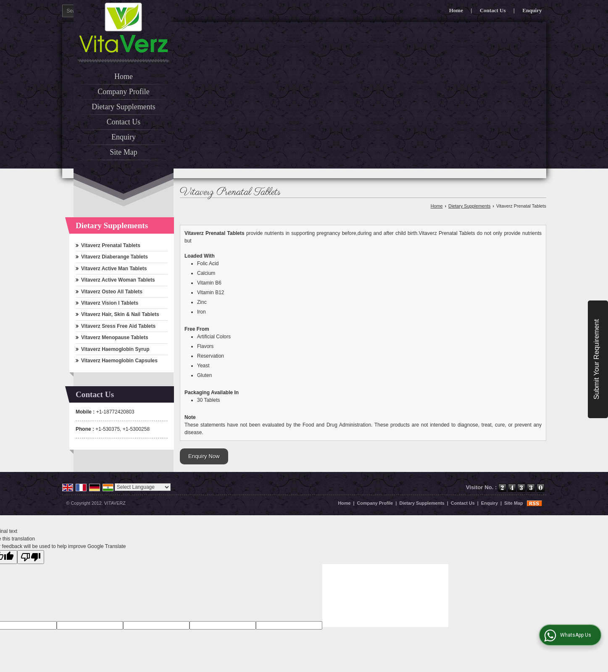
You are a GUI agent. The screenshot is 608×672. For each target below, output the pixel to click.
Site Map (123, 152)
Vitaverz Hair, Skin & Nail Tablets (120, 314)
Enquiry (532, 10)
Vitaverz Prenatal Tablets (110, 245)
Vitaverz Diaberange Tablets (114, 257)
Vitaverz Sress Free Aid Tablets (118, 326)
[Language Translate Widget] (143, 487)
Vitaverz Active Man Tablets (114, 268)
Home (456, 10)
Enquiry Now (204, 456)
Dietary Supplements (123, 107)
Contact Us (493, 10)
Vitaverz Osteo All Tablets (111, 292)
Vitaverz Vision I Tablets (109, 303)
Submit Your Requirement (596, 359)
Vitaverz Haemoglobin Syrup (115, 349)
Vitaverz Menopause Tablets (114, 337)
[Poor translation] (30, 557)
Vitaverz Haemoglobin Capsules (119, 361)
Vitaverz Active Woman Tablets (118, 280)
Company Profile (123, 91)
